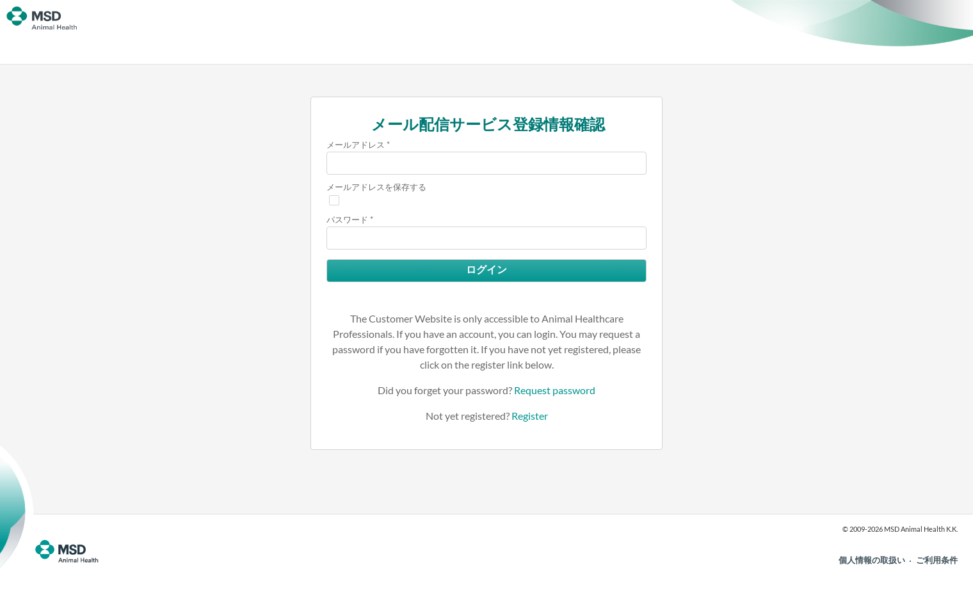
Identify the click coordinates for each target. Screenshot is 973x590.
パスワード (347, 219)
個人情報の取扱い (872, 560)
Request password (554, 390)
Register (529, 416)
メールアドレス (355, 145)
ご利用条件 (937, 560)
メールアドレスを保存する (376, 187)
